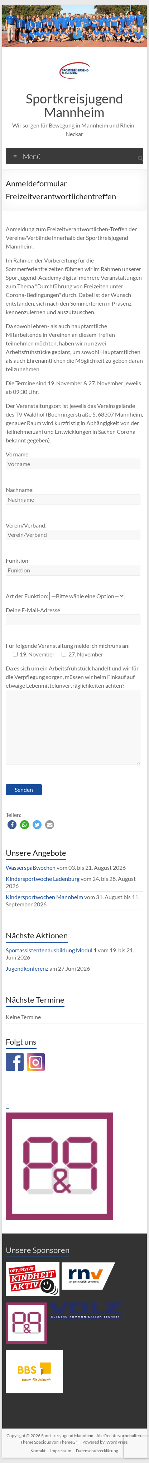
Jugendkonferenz (27, 968)
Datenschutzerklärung (97, 1450)
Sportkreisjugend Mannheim (74, 105)
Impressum (60, 1450)
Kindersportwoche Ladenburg (43, 878)
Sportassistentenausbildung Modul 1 (51, 950)
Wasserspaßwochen (31, 867)
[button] (12, 824)
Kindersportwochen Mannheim (45, 896)
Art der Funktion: (65, 596)
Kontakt (37, 1450)
